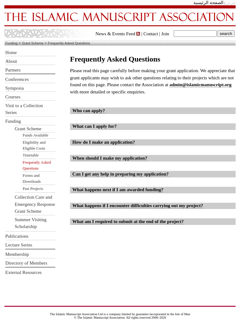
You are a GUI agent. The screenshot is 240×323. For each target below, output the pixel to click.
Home (11, 52)
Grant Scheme (33, 43)
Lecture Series (18, 244)
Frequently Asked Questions (69, 43)
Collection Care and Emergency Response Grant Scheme (35, 204)
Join (165, 33)
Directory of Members (26, 263)
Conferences (17, 79)
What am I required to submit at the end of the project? (128, 221)
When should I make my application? (110, 158)
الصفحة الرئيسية (208, 2)
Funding (11, 43)
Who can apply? (88, 110)
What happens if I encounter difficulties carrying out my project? (137, 205)
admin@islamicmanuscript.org (200, 84)
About (11, 61)
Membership (17, 254)
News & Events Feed (118, 33)
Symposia (14, 88)
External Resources (23, 272)
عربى (231, 2)
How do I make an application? (103, 142)
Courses (12, 96)
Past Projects (33, 188)
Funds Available (35, 135)
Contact (150, 33)
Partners (13, 69)
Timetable (31, 155)
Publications (16, 236)
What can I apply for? (94, 126)
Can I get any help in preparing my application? (120, 173)
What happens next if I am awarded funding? (117, 189)
